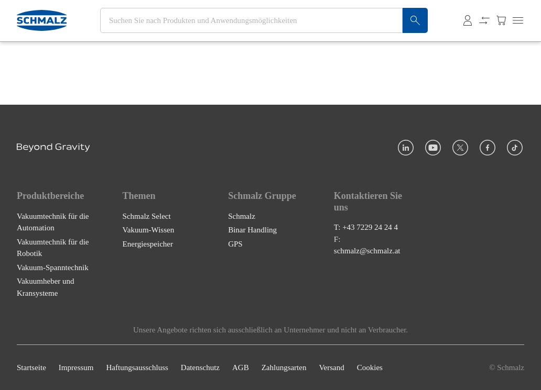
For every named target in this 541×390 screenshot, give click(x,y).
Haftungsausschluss (137, 367)
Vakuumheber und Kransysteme (45, 287)
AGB (240, 367)
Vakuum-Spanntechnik (53, 267)
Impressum (76, 367)
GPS (235, 244)
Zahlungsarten (284, 367)
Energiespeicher (148, 244)
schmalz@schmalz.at (367, 251)
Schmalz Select (147, 216)
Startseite (31, 367)
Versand (331, 367)
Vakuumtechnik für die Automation (53, 222)
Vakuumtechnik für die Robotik (53, 248)
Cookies (370, 367)
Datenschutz (200, 367)
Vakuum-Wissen (149, 230)
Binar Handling (252, 230)
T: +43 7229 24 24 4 (366, 227)
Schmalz (241, 216)
